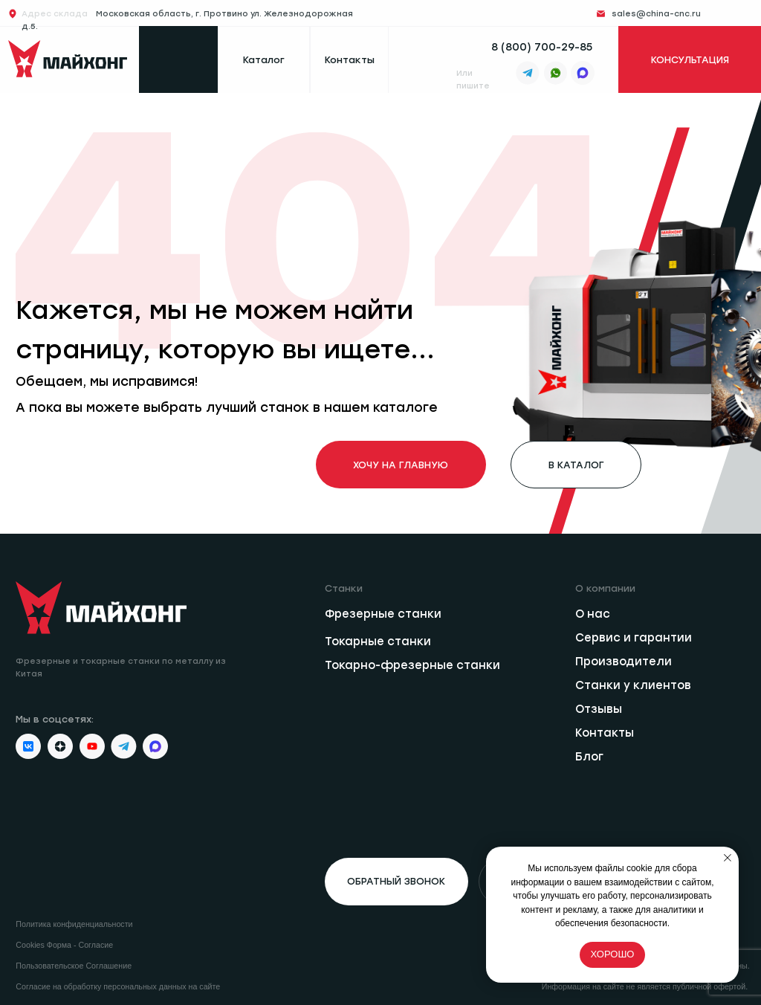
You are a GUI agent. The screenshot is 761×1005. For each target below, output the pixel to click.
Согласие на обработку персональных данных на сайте (118, 986)
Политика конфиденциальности (74, 924)
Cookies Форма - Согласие (64, 944)
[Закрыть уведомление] (727, 857)
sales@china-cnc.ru (656, 14)
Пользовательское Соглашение (74, 965)
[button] (396, 881)
